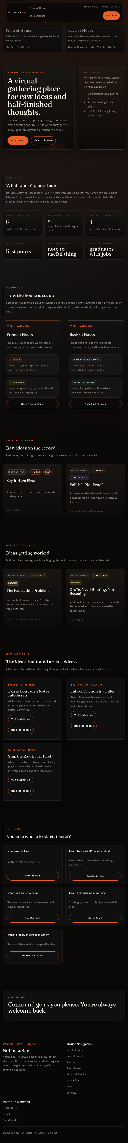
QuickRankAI (10, 1120)
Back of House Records (81, 47)
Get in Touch (95, 918)
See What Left (32, 918)
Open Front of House (32, 404)
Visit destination (20, 719)
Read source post (21, 730)
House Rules (91, 6)
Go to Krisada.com (32, 955)
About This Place (43, 140)
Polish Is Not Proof (86, 484)
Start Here (111, 15)
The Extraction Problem (27, 590)
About (104, 6)
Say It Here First (20, 480)
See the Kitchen (95, 876)
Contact (115, 6)
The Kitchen (24, 47)
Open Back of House (95, 404)
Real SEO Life (10, 1108)
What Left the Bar (106, 47)
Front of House (37, 8)
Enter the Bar (18, 140)
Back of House (37, 16)
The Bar (10, 47)
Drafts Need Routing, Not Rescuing (92, 591)
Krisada (7, 1114)
